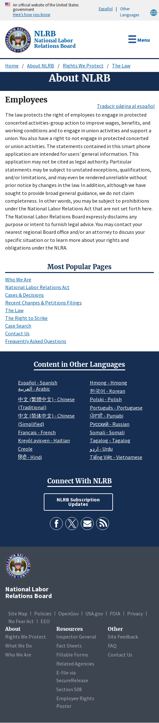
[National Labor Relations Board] (18, 39)
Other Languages (139, 12)
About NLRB (40, 65)
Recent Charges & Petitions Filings (43, 302)
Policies (42, 613)
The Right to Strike (26, 318)
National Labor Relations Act (37, 287)
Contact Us (17, 333)
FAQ (112, 645)
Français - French (37, 432)
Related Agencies (75, 663)
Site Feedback (123, 636)
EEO (45, 621)
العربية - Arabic (34, 389)
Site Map (17, 613)
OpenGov (68, 613)
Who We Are (18, 279)
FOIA (115, 613)
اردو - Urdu (101, 448)
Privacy (135, 613)
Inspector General (76, 636)
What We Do (18, 645)
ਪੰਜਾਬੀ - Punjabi (106, 415)
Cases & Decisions (24, 295)
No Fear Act (21, 621)
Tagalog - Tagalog (110, 440)
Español (106, 8)
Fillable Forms (72, 654)
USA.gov (94, 613)
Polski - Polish (106, 399)
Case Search (18, 325)
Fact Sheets (69, 645)
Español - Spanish (37, 382)
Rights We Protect (83, 65)
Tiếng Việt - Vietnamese (116, 457)
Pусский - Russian (110, 424)
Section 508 (69, 689)
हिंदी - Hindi (30, 457)
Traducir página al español (126, 106)
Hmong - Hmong (108, 382)
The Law (121, 65)
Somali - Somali (107, 432)
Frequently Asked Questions (35, 341)
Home (12, 65)
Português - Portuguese (116, 407)
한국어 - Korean (107, 391)
